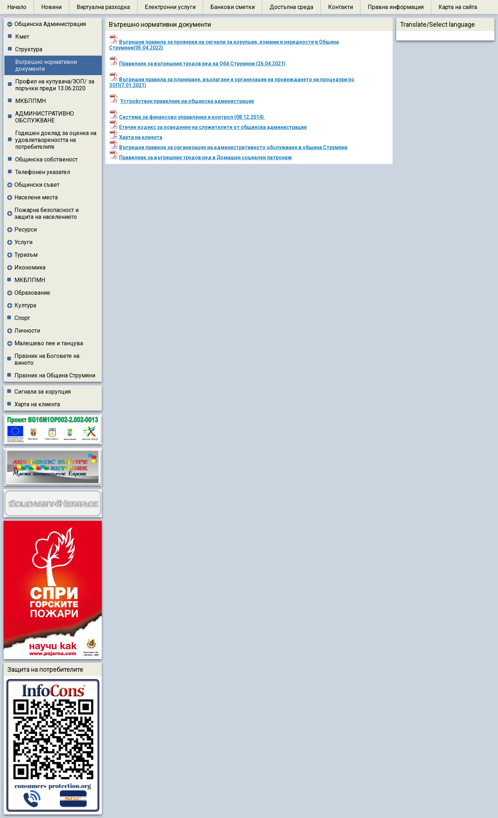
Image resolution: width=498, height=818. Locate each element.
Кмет (22, 36)
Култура (25, 305)
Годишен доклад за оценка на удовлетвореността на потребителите (55, 140)
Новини (51, 7)
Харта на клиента (37, 404)
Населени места (36, 197)
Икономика (29, 267)
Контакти (340, 7)
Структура (28, 49)
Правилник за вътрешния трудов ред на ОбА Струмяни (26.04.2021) (202, 63)
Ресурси (25, 229)
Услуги (23, 242)
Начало (16, 7)
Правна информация (396, 7)
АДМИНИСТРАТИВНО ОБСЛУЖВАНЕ (44, 117)
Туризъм (26, 254)
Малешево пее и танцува (48, 343)
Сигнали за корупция (42, 391)
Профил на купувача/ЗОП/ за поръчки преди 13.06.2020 (54, 85)
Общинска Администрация (50, 24)
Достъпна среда (291, 7)
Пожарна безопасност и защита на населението (46, 213)
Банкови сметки (232, 7)
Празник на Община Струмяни (54, 375)
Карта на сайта (457, 7)
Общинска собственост (46, 159)
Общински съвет (37, 184)
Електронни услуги (170, 7)
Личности (27, 330)
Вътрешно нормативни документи (46, 65)
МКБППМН (30, 101)
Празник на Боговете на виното (46, 359)
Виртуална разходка (103, 7)
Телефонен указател (42, 172)
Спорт (22, 318)
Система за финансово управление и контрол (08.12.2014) (192, 117)
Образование (32, 292)
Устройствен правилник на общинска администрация (187, 101)
